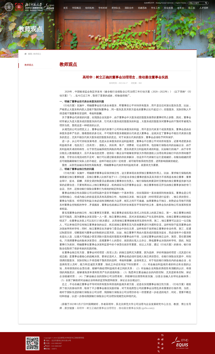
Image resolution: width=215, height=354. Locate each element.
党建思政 (142, 8)
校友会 (180, 8)
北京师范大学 (149, 3)
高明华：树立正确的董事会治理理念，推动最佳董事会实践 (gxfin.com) (115, 308)
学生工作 (155, 8)
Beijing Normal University (165, 3)
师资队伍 (116, 8)
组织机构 (89, 8)
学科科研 (102, 8)
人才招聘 (203, 8)
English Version (181, 3)
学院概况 (76, 8)
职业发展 (168, 8)
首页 (65, 8)
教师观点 (29, 65)
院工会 (191, 8)
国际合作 (129, 8)
